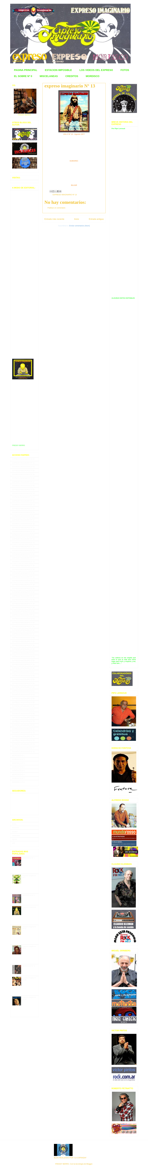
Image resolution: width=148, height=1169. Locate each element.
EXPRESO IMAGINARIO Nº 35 (23, 588)
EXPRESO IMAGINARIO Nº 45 (23, 626)
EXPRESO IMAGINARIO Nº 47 (23, 634)
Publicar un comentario (56, 208)
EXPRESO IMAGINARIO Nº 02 (23, 463)
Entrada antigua (96, 219)
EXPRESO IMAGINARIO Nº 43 (23, 619)
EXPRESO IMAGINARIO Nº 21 (23, 535)
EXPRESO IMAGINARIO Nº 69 (23, 717)
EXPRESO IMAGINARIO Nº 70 (23, 721)
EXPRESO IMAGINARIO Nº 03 (23, 467)
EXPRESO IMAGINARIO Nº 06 (23, 478)
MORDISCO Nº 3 (18, 763)
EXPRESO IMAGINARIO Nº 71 (23, 725)
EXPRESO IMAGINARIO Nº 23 (23, 543)
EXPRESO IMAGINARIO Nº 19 (23, 527)
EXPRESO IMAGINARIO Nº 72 (23, 729)
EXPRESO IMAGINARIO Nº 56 (23, 668)
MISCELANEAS (49, 76)
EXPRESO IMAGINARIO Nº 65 (23, 702)
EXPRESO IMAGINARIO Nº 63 (23, 695)
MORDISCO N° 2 (28, 966)
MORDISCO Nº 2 (18, 759)
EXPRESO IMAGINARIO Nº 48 (23, 638)
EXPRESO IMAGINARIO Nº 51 (23, 649)
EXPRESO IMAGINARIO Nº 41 (23, 611)
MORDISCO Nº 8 (18, 782)
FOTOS (125, 70)
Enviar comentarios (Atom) (79, 226)
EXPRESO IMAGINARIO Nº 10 (23, 493)
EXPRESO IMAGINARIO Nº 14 (23, 508)
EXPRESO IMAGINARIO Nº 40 (23, 607)
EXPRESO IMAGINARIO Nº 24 (23, 546)
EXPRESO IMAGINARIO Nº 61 (23, 687)
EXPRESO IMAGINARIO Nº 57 (23, 672)
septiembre (16, 835)
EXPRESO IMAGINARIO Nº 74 (23, 736)
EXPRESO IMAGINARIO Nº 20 (23, 531)
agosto (14, 839)
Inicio (76, 219)
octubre (15, 831)
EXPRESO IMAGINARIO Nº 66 (23, 706)
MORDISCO (92, 76)
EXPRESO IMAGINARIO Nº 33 (23, 581)
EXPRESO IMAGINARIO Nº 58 (23, 676)
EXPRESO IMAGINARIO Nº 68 (23, 714)
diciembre (15, 828)
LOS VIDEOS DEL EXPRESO (96, 70)
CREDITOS (71, 76)
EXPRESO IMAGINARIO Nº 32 (23, 577)
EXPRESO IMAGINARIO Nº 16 (23, 516)
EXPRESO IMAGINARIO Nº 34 (23, 584)
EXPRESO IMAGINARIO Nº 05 (23, 474)
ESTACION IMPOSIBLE (58, 70)
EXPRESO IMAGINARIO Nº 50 (23, 645)
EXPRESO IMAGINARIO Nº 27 (23, 558)
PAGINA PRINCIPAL (25, 70)
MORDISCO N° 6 (28, 895)
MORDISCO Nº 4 (18, 767)
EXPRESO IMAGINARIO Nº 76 (23, 744)
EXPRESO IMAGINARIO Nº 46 (23, 630)
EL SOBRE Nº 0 (23, 76)
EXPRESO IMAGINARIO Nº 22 (23, 539)
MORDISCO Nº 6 (18, 774)
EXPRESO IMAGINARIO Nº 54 (23, 660)
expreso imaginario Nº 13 (69, 85)
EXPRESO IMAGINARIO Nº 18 (23, 524)
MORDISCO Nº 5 (18, 771)
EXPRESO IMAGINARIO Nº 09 (23, 489)
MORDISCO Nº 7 (18, 778)
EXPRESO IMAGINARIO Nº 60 (23, 683)
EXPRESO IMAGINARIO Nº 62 (23, 691)
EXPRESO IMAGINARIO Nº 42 (23, 615)
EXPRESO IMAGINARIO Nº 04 (23, 470)
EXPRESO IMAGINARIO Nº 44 (23, 622)
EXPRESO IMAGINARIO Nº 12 (23, 501)
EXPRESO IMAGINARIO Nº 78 (23, 752)
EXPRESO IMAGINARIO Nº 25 (23, 550)
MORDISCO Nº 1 (18, 755)
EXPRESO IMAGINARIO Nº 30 (23, 569)
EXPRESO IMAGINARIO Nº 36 (23, 592)
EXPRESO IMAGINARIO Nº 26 (23, 554)
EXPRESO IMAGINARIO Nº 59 (23, 679)
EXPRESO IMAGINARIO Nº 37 (23, 596)
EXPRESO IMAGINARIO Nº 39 (23, 603)
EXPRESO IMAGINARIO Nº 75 (23, 740)
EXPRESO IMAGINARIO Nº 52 (23, 653)
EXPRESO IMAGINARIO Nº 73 (23, 733)
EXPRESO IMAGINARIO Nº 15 (23, 512)
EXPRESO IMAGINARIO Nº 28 (23, 562)
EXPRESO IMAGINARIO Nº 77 (23, 748)
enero (14, 824)
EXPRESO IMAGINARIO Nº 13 (65, 195)
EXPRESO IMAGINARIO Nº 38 (23, 600)
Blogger (89, 1164)
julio (13, 843)
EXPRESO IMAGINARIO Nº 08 (23, 486)
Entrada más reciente (54, 219)
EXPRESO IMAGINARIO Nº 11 (23, 497)
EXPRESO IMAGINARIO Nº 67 (23, 710)
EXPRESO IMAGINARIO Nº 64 (23, 698)
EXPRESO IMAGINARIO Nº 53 (23, 657)
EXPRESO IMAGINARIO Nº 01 (23, 459)
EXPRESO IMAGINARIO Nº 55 (23, 664)
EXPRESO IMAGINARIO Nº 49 (23, 641)
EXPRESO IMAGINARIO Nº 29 (23, 565)
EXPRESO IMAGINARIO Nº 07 (23, 482)
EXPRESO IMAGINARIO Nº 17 (23, 520)
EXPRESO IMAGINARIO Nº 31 (23, 573)
